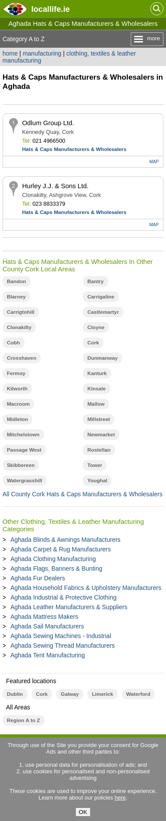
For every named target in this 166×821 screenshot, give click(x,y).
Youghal (97, 480)
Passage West (24, 450)
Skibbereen (21, 465)
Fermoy (16, 373)
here (120, 797)
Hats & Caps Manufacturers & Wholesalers (74, 149)
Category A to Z (24, 38)
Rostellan (98, 450)
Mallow (95, 404)
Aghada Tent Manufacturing (47, 655)
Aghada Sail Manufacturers (47, 626)
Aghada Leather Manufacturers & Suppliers (69, 606)
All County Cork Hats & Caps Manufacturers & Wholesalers (83, 494)
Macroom (18, 404)
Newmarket (101, 435)
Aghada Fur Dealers (37, 578)
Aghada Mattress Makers (44, 616)
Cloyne (95, 327)
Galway (69, 694)
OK (83, 812)
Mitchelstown (23, 435)
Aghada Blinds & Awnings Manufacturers (65, 539)
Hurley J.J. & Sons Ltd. (55, 185)
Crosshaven (22, 358)
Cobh (13, 343)
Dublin (15, 694)
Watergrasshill (24, 480)
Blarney (16, 297)
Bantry (95, 281)
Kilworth (17, 389)
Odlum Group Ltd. (48, 122)
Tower (94, 465)
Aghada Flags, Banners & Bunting (56, 568)
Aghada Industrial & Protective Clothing (63, 597)
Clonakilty (19, 327)
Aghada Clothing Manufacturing (53, 558)
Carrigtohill (20, 312)
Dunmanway (102, 358)
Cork (93, 343)
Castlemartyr (103, 312)
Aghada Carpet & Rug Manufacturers (60, 549)
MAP (154, 161)
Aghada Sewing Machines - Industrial (60, 635)
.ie (50, 9)
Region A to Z (23, 720)
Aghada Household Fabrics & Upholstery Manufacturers (85, 587)
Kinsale (96, 389)
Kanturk (97, 373)
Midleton (17, 419)
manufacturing (42, 53)
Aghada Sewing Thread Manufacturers (62, 645)
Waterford (138, 694)
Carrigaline (100, 297)
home (10, 53)
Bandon (16, 281)
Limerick (102, 694)
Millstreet (98, 419)
